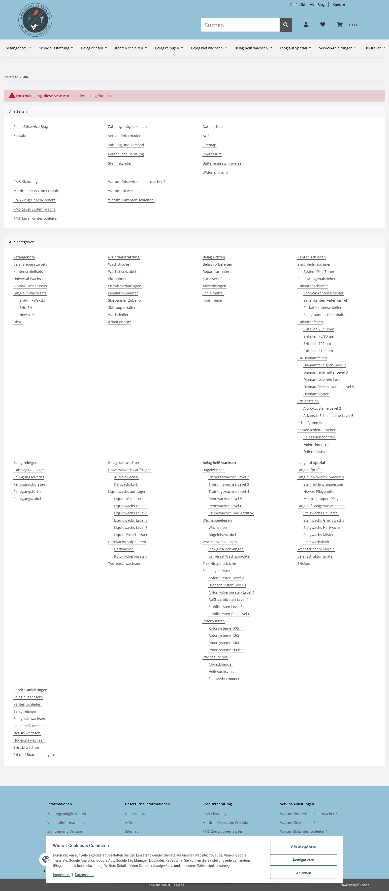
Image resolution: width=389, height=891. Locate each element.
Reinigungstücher (28, 491)
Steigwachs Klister (318, 534)
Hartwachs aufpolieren (127, 541)
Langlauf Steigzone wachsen (321, 505)
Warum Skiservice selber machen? (136, 181)
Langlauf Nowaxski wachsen (320, 477)
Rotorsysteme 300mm (227, 649)
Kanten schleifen (27, 704)
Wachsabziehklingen (220, 541)
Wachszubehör (215, 657)
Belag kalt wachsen (29, 718)
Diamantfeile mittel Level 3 (325, 372)
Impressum (212, 154)
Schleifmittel (213, 293)
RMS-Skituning (25, 181)
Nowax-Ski (27, 314)
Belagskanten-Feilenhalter (325, 314)
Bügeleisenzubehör (225, 534)
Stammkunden (120, 163)
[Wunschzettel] (322, 25)
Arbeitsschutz (119, 322)
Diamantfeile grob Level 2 (324, 365)
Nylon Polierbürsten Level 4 (231, 592)
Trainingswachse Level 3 (229, 484)
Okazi (18, 322)
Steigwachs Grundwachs (323, 520)
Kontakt (339, 4)
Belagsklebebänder (319, 437)
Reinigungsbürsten (29, 484)
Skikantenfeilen (310, 322)
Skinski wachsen (26, 747)
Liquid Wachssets (128, 498)
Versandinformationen (127, 135)
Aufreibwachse (126, 477)
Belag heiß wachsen (30, 725)
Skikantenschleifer (312, 286)
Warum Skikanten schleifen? (131, 200)
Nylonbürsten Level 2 (226, 577)
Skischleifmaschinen (314, 264)
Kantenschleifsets (28, 271)
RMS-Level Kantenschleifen (36, 218)
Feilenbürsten (314, 451)
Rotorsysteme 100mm (227, 628)
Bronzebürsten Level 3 (227, 585)
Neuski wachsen (26, 733)
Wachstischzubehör (124, 271)
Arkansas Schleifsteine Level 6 (328, 415)
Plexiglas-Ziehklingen (226, 549)
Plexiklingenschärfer (219, 563)
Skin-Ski (25, 307)
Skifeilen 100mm (317, 343)
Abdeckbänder (221, 664)
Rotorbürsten (214, 621)
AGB (206, 135)
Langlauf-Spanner (123, 293)
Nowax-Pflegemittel (319, 491)
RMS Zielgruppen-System (34, 200)
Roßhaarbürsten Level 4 (228, 599)
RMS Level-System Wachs (34, 209)
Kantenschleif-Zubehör (316, 430)
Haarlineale (212, 300)
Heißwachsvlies (221, 671)
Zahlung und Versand (126, 145)
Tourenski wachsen (124, 563)
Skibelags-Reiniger (28, 469)
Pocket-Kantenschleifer (322, 307)
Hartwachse (124, 549)
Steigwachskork (316, 541)
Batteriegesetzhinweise (222, 163)
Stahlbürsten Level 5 (226, 606)
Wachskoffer (118, 314)
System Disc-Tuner (318, 271)
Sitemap (209, 145)
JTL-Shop (363, 885)
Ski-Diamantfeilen (312, 358)
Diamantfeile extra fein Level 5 (328, 386)
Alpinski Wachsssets (30, 286)
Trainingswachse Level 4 (229, 491)
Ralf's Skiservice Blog (307, 4)
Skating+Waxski (32, 300)
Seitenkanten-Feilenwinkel (325, 300)
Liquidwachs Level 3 (130, 505)
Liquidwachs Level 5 (130, 520)
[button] (306, 25)
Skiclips (303, 563)
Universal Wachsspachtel (229, 556)
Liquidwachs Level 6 (130, 527)
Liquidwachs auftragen (127, 491)
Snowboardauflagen (124, 286)
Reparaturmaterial (218, 271)
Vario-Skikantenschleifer (323, 293)
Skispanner (117, 278)
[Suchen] (240, 25)
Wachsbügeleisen (217, 520)
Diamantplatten (316, 394)
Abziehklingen (214, 286)
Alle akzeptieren (302, 848)
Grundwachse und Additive (231, 513)
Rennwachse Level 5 (225, 498)
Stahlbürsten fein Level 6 (229, 613)
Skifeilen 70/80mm (318, 336)
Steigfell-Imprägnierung (323, 484)
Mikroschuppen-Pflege (322, 498)
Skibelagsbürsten (217, 570)
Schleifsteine (308, 401)
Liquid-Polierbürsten (131, 534)
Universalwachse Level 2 (229, 477)
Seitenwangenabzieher (316, 278)
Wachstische (118, 264)
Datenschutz (213, 126)
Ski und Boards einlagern (34, 754)
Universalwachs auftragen (130, 469)
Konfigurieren (302, 860)
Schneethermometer (226, 678)
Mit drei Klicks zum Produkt (36, 190)
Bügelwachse (214, 469)
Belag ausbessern (28, 697)
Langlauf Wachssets (29, 293)
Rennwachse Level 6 (225, 505)
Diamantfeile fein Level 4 (324, 379)
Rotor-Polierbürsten (130, 556)
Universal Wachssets (30, 278)
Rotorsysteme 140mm (227, 642)
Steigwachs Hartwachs (322, 527)
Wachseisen (218, 527)
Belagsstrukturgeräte (314, 556)
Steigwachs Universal (321, 513)
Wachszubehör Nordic (315, 549)
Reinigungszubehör (29, 498)
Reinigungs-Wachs (28, 477)
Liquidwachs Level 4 (130, 513)
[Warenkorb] (347, 25)
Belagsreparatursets (30, 264)
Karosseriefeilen (216, 278)
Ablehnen (302, 873)
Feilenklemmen (316, 444)
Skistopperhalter (122, 307)
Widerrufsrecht (215, 172)
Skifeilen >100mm (318, 350)
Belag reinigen (25, 711)
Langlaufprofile (310, 469)
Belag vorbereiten (217, 264)
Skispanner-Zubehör (125, 300)
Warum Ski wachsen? (125, 190)
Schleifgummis (309, 422)
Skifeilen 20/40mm (318, 329)
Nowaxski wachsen (29, 740)
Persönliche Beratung (126, 154)
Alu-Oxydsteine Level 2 (322, 408)
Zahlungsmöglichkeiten (127, 126)
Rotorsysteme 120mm (227, 635)
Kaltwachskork (126, 484)
